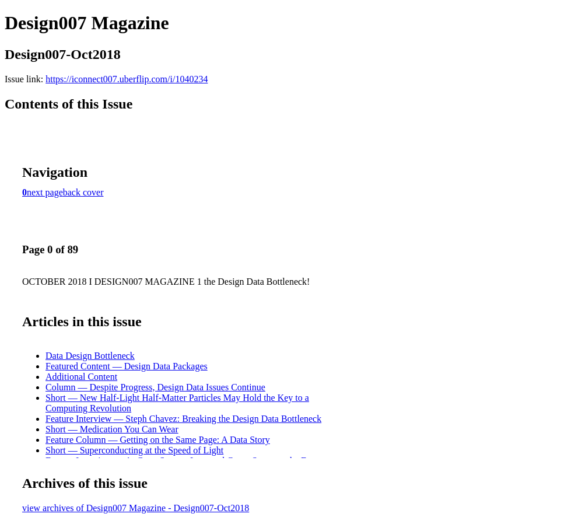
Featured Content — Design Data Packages (126, 366)
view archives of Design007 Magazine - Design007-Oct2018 (135, 508)
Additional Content (81, 377)
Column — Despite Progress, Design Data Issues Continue (155, 387)
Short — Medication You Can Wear (111, 429)
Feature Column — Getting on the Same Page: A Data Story (157, 440)
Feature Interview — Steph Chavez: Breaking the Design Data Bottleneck (183, 419)
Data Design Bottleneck (90, 356)
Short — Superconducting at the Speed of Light (134, 450)
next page (45, 192)
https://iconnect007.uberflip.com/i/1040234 (126, 79)
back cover (83, 192)
